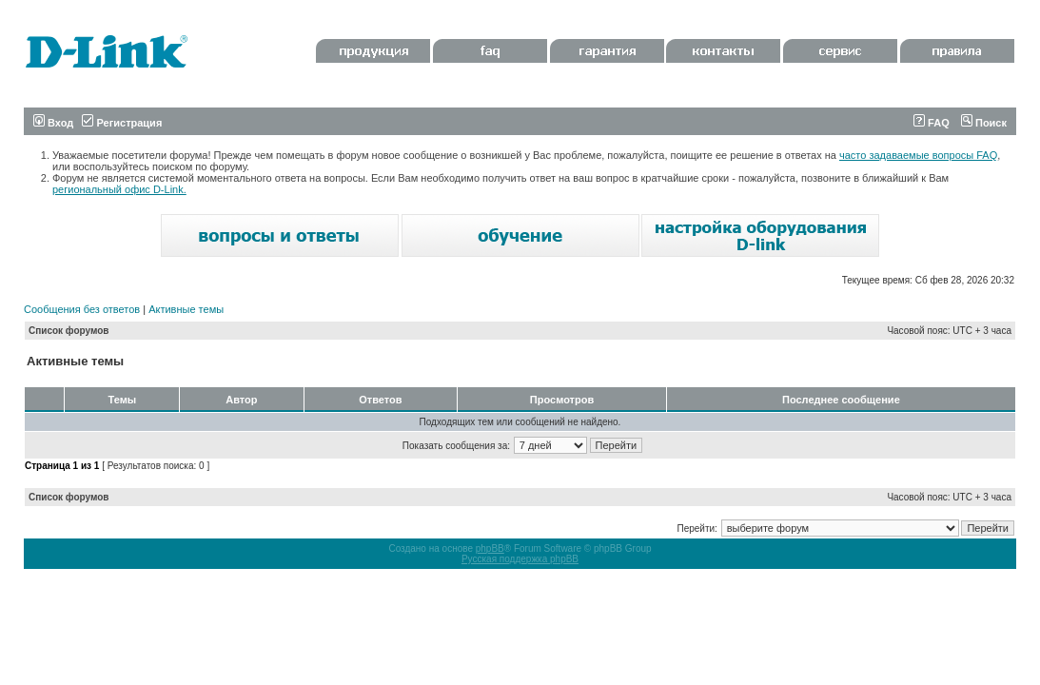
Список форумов (69, 330)
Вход (53, 122)
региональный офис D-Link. (119, 189)
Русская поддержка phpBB (520, 559)
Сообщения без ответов (82, 309)
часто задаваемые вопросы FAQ (918, 155)
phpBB (490, 548)
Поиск (984, 122)
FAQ (931, 122)
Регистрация (122, 122)
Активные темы (186, 309)
